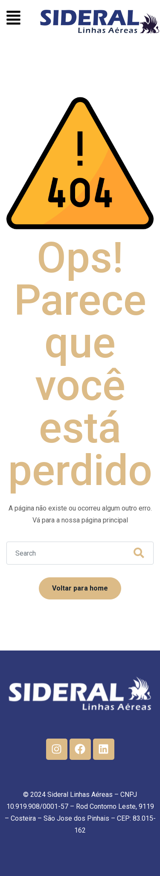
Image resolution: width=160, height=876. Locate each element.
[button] (13, 19)
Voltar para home (80, 588)
